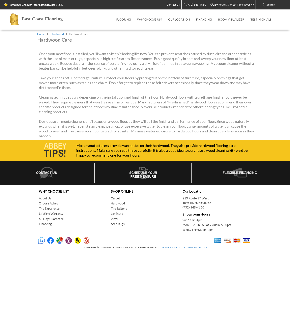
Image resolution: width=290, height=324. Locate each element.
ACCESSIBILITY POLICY (195, 319)
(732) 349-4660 (193, 280)
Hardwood (57, 34)
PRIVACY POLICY (171, 319)
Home (41, 34)
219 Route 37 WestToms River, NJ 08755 (196, 273)
